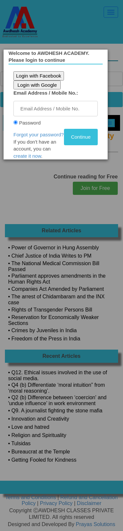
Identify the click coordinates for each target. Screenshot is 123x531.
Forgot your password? (38, 134)
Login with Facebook (38, 76)
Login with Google (37, 85)
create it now (27, 156)
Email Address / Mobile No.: (45, 93)
